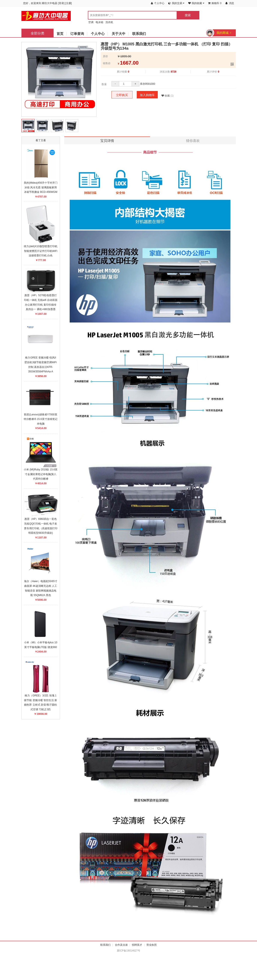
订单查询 (77, 34)
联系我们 (139, 34)
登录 (61, 3)
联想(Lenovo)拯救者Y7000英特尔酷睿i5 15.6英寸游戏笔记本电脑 (40, 419)
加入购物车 (147, 95)
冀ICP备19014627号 (128, 950)
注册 (68, 3)
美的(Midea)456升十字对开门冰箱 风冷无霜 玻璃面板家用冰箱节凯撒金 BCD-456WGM (40, 187)
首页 (60, 34)
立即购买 (122, 95)
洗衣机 (109, 22)
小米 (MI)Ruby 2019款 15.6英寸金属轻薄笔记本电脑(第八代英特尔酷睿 (40, 474)
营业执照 (151, 944)
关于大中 (118, 34)
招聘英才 (137, 944)
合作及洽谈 (121, 944)
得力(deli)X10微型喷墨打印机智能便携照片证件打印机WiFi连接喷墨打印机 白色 (40, 251)
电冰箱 (99, 22)
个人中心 (98, 34)
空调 (90, 22)
